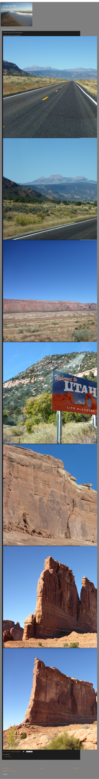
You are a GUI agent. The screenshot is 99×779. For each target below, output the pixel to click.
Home (41, 768)
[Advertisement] (41, 764)
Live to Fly (10, 6)
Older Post (76, 768)
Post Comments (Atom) (13, 770)
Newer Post (6, 768)
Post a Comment (8, 756)
